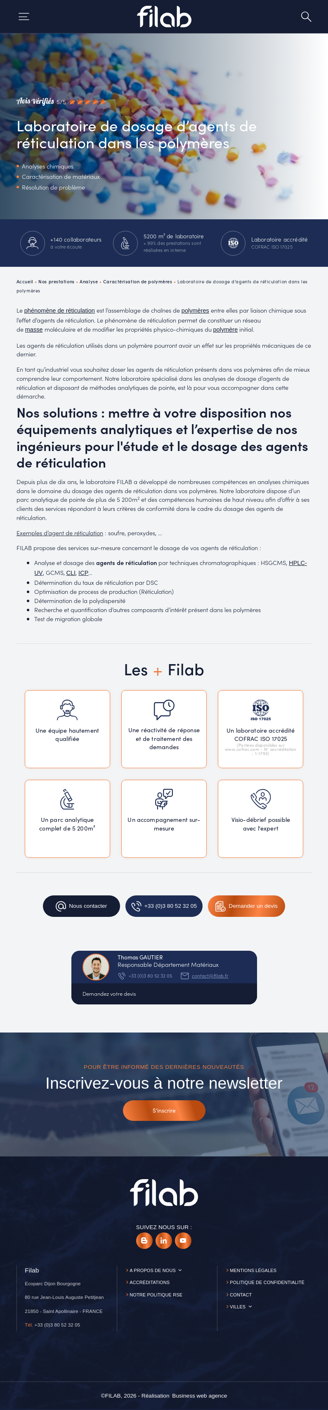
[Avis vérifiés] (61, 101)
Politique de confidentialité (267, 1282)
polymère (225, 329)
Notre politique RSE (156, 1294)
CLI (71, 573)
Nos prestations (56, 281)
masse (34, 329)
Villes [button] (237, 1306)
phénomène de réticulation (59, 310)
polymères (195, 310)
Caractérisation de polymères (137, 281)
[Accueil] (164, 16)
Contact (241, 1294)
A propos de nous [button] (153, 1270)
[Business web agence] (199, 1396)
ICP (83, 573)
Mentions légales (253, 1270)
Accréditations (150, 1282)
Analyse (89, 281)
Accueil (25, 281)
